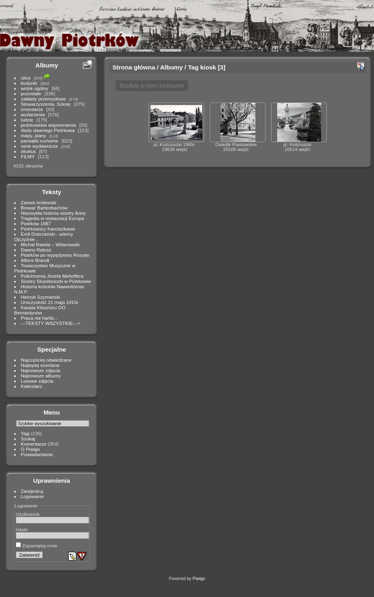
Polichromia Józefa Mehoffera (52, 276)
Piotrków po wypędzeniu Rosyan (55, 255)
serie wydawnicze (39, 146)
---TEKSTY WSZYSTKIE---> (50, 323)
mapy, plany (33, 135)
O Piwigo (30, 449)
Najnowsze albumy (41, 375)
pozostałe (31, 93)
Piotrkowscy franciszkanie (48, 228)
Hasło (22, 529)
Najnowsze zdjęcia (40, 370)
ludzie (27, 119)
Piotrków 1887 (36, 223)
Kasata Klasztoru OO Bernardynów (39, 310)
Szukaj (28, 438)
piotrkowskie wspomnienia (48, 125)
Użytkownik (28, 514)
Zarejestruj (32, 491)
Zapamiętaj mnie (36, 545)
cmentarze (32, 109)
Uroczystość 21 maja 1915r (50, 302)
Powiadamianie (37, 454)
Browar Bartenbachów (44, 207)
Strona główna (134, 67)
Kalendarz (31, 386)
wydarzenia (33, 114)
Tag (193, 67)
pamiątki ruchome (40, 140)
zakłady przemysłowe (43, 98)
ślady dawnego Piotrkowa (48, 130)
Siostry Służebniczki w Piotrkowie (56, 281)
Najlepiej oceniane (40, 365)
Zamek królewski (38, 202)
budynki (29, 83)
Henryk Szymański (40, 297)
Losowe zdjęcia (37, 380)
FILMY (28, 156)
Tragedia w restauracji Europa (52, 218)
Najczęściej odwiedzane (46, 359)
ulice (26, 77)
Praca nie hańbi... (39, 317)
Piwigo (198, 578)
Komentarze (33, 443)
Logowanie (32, 496)
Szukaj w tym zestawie (151, 85)
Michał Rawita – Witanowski (50, 244)
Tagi (25, 433)
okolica (28, 151)
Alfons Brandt (35, 260)
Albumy (47, 65)
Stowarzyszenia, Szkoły (46, 104)
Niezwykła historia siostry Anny (53, 213)
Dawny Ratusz (36, 249)
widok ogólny (34, 88)
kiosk (208, 67)
